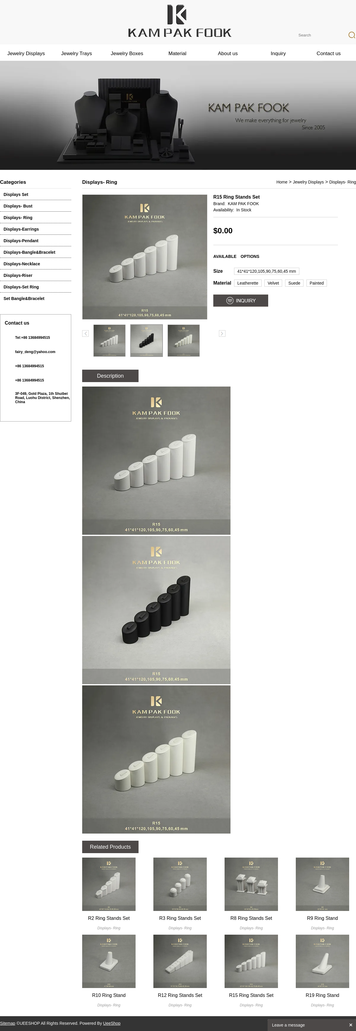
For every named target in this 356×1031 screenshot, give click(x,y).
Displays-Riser (18, 275)
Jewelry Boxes (127, 53)
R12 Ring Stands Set (180, 995)
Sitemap (7, 1023)
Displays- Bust (18, 206)
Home (281, 182)
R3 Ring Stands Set (180, 918)
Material (177, 53)
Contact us (329, 53)
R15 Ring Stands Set (251, 995)
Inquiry (278, 53)
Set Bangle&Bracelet (24, 298)
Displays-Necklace (22, 263)
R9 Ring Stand (322, 918)
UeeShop (111, 1023)
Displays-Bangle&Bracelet (29, 252)
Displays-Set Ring (21, 287)
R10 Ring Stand (109, 995)
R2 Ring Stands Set (109, 918)
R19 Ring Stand (322, 995)
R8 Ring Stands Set (251, 918)
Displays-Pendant (21, 240)
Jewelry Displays (26, 53)
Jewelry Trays (76, 53)
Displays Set (16, 194)
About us (228, 53)
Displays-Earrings (21, 229)
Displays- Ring (18, 217)
